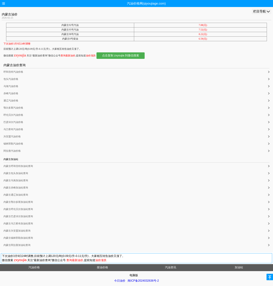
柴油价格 (102, 267)
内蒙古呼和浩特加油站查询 (18, 166)
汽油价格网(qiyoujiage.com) (146, 3)
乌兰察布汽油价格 (13, 129)
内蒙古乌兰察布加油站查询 (18, 223)
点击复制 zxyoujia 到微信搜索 (120, 55)
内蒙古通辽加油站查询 (16, 195)
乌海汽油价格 (11, 86)
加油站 (239, 267)
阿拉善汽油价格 (12, 151)
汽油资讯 (170, 267)
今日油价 (119, 280)
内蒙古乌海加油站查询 (16, 180)
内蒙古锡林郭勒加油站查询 (18, 238)
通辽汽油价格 (11, 100)
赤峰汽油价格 (11, 93)
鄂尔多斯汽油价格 (13, 107)
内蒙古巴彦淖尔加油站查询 (18, 216)
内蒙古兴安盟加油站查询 (17, 230)
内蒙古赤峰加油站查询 (16, 187)
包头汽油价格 (11, 79)
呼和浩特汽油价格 (13, 72)
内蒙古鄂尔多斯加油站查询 (18, 202)
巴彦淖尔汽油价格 (13, 122)
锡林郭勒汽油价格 (13, 143)
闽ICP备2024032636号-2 (143, 280)
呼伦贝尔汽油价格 (13, 115)
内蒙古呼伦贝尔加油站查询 (18, 209)
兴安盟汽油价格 (12, 136)
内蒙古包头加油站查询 (16, 173)
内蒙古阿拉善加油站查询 (17, 245)
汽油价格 (34, 267)
